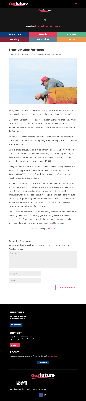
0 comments (56, 54)
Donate (14, 345)
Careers (43, 363)
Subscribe (16, 325)
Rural (44, 54)
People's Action (52, 356)
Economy (38, 54)
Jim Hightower (15, 54)
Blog (32, 54)
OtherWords (51, 228)
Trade (48, 54)
